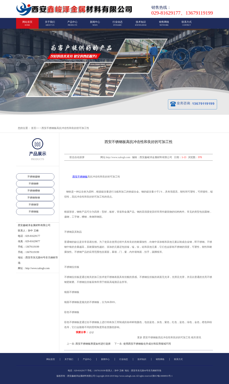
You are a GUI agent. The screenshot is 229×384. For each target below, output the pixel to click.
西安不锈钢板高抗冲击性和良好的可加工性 (65, 128)
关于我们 (50, 25)
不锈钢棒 (34, 183)
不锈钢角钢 (33, 197)
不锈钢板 (34, 211)
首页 (33, 128)
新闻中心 (95, 25)
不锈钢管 (34, 204)
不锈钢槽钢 (33, 190)
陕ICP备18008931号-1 (162, 376)
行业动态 (118, 25)
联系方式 (187, 25)
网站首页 (27, 25)
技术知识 (141, 25)
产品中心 (72, 25)
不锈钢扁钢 (33, 176)
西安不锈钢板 (79, 176)
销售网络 (164, 25)
